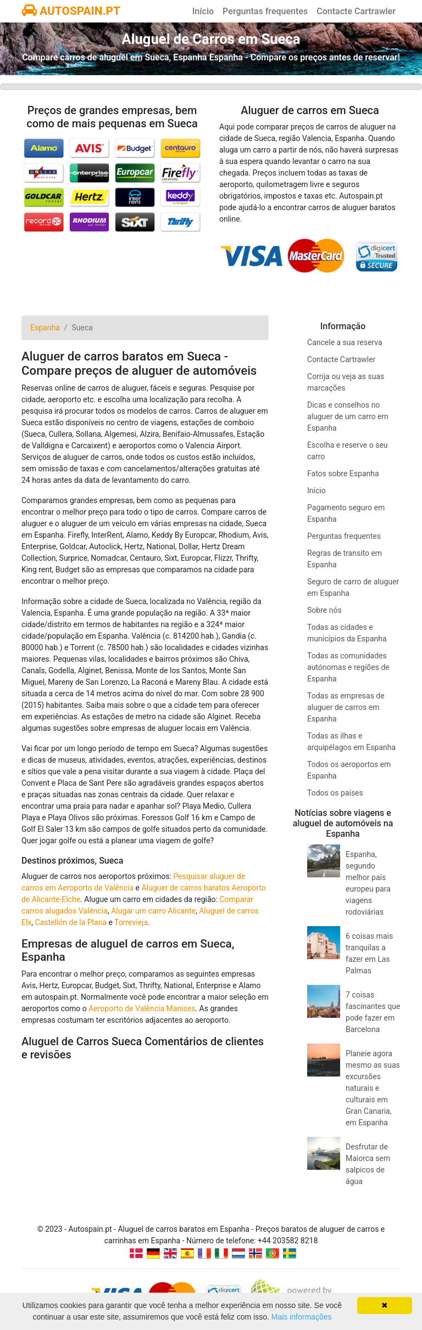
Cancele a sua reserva (344, 342)
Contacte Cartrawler (356, 11)
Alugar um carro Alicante (153, 910)
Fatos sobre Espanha (343, 473)
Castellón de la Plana (71, 922)
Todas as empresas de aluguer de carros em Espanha (346, 707)
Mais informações (301, 1316)
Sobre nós (324, 610)
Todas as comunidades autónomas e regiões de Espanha (348, 667)
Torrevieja (131, 922)
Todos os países (335, 792)
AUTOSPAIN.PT (71, 11)
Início (203, 11)
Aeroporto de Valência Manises (141, 1008)
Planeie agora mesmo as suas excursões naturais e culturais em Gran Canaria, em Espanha (373, 1088)
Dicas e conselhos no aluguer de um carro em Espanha (347, 416)
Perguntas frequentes (265, 11)
